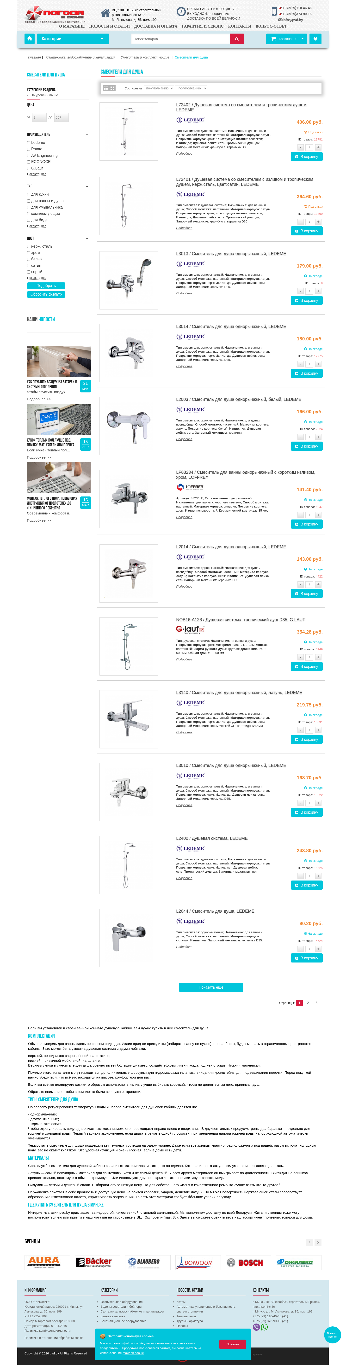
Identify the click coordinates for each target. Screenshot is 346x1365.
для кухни (40, 194)
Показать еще (211, 987)
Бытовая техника (113, 1316)
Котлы (181, 1302)
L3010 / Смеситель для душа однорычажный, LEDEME (231, 765)
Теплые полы (186, 1316)
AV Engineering (44, 155)
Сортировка (133, 88)
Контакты (239, 26)
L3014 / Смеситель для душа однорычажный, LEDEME (231, 326)
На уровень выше (44, 95)
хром (35, 253)
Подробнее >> (39, 399)
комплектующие (45, 213)
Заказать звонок (332, 1335)
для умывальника (47, 207)
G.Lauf (37, 168)
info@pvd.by (293, 20)
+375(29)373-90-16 (297, 14)
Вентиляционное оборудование (124, 1321)
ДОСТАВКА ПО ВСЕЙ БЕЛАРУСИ (213, 18)
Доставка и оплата (155, 26)
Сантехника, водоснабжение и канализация (132, 1311)
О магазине (72, 26)
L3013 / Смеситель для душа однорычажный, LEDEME (231, 253)
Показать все (36, 174)
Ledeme (38, 142)
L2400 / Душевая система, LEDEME (212, 838)
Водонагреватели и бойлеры (121, 1306)
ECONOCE (41, 162)
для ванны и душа (47, 201)
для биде (39, 220)
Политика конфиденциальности (48, 1330)
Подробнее (184, 153)
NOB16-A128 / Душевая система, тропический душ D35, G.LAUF (240, 619)
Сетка (112, 88)
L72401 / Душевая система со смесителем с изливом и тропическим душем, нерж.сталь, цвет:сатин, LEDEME (244, 182)
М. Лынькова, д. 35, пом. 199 (134, 20)
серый (36, 272)
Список (106, 88)
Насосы (182, 1326)
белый (37, 259)
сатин (36, 265)
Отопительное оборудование (122, 1302)
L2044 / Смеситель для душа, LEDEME (215, 911)
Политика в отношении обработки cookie (54, 1338)
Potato (36, 149)
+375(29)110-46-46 (297, 8)
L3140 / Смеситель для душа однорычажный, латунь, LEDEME (239, 692)
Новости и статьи (109, 26)
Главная (30, 39)
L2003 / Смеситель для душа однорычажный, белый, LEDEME (238, 399)
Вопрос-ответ (271, 26)
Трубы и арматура (190, 1321)
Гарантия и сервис (203, 26)
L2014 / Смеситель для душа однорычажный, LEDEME (231, 546)
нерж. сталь (41, 246)
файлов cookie (133, 1353)
